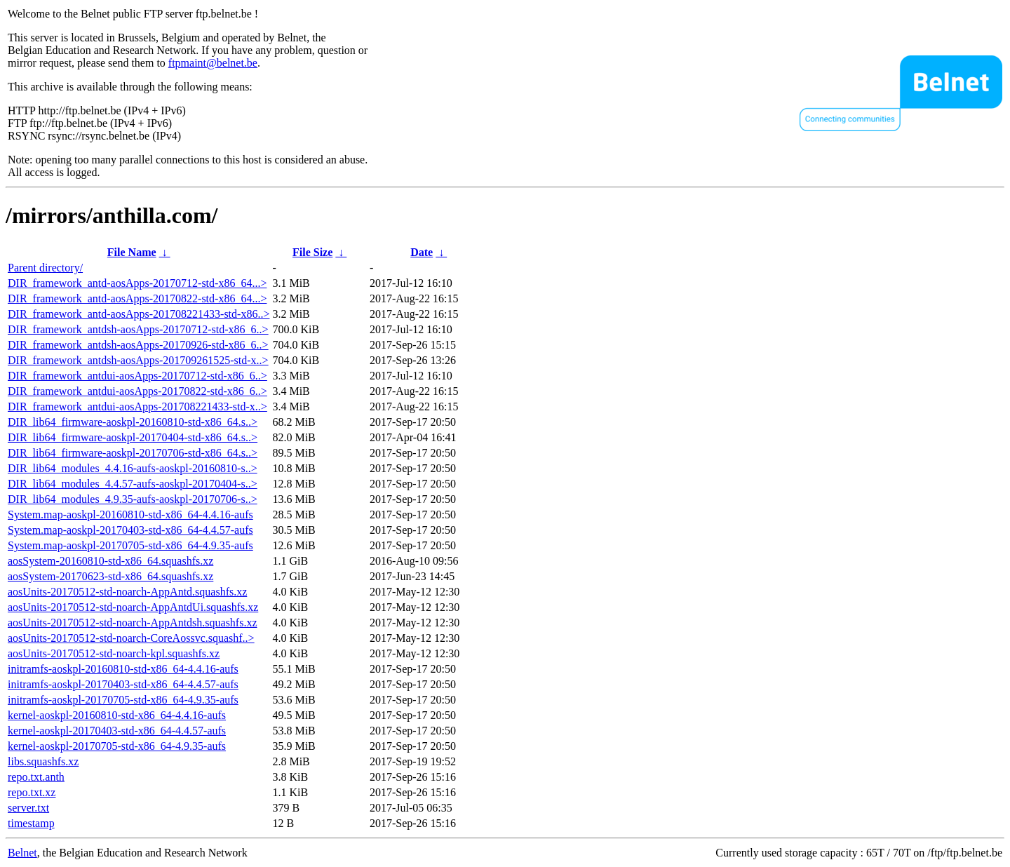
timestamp (31, 823)
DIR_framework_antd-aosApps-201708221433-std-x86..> (138, 314)
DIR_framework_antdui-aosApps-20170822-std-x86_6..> (137, 391)
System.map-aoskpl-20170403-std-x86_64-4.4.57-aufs (130, 530)
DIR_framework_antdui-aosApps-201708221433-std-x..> (137, 406)
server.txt (28, 808)
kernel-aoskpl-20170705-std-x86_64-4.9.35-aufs (117, 746)
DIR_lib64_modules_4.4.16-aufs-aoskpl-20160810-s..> (132, 468)
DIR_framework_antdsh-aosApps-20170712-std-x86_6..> (138, 329)
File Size (312, 252)
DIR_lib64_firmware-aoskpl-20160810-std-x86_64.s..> (132, 422)
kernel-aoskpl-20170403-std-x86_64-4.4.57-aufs (117, 731)
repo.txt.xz (31, 792)
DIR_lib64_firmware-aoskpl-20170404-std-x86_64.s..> (132, 437)
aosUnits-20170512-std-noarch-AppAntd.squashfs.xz (127, 592)
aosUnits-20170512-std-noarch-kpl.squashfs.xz (114, 653)
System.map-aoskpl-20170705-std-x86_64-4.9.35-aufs (130, 545)
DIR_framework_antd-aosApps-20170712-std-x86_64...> (137, 283)
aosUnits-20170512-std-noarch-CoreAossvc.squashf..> (131, 638)
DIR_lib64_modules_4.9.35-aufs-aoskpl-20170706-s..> (132, 499)
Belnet (22, 853)
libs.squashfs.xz (43, 761)
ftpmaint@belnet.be (212, 63)
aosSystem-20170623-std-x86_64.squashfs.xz (110, 576)
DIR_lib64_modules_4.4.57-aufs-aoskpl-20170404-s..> (132, 484)
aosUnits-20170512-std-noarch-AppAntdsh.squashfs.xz (132, 623)
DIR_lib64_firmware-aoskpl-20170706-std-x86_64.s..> (132, 453)
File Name (131, 252)
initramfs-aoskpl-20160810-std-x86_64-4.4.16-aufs (123, 669)
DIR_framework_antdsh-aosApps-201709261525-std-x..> (138, 360)
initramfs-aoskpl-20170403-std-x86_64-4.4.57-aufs (123, 684)
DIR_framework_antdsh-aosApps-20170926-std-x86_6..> (138, 345)
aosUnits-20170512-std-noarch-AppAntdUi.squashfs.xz (133, 607)
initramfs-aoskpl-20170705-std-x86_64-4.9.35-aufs (123, 700)
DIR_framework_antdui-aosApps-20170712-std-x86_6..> (137, 376)
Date (421, 252)
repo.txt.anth (36, 777)
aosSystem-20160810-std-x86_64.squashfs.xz (110, 561)
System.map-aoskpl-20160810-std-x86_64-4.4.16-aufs (130, 514)
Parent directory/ (45, 268)
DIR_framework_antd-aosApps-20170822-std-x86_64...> (137, 298)
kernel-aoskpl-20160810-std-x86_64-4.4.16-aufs (117, 715)
